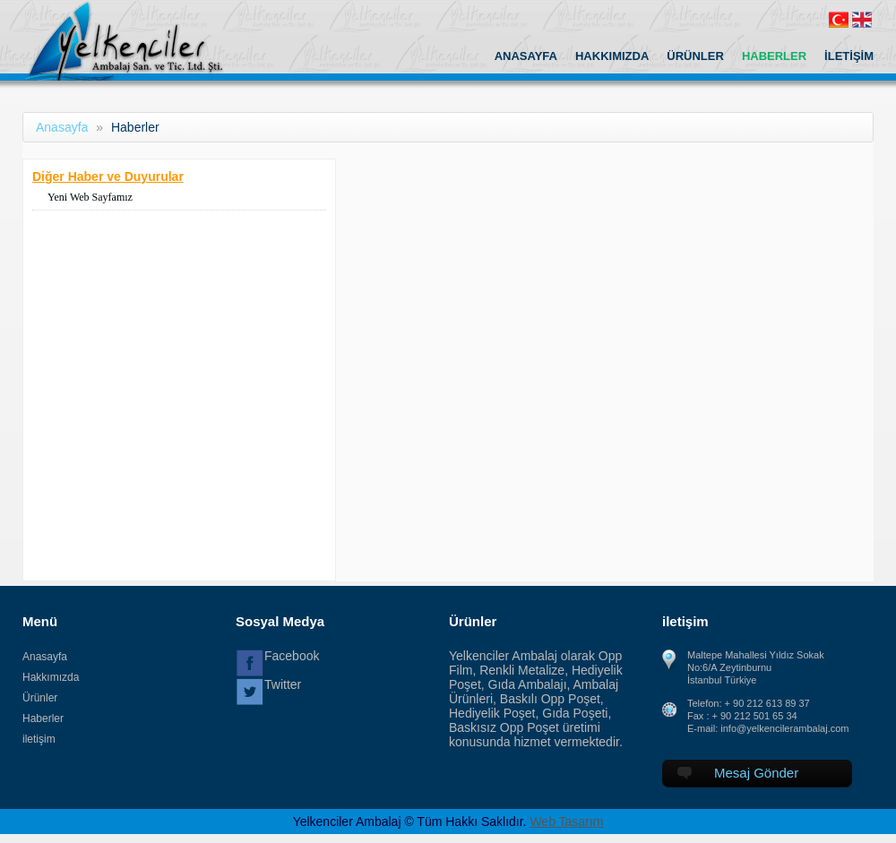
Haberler (43, 718)
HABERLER (774, 56)
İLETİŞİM (849, 56)
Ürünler (39, 698)
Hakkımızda (50, 677)
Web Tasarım (566, 821)
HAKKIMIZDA (612, 56)
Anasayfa (62, 127)
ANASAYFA (526, 56)
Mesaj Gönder (737, 772)
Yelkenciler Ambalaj (142, 40)
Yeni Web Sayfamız (90, 197)
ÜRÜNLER (695, 56)
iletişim (39, 739)
